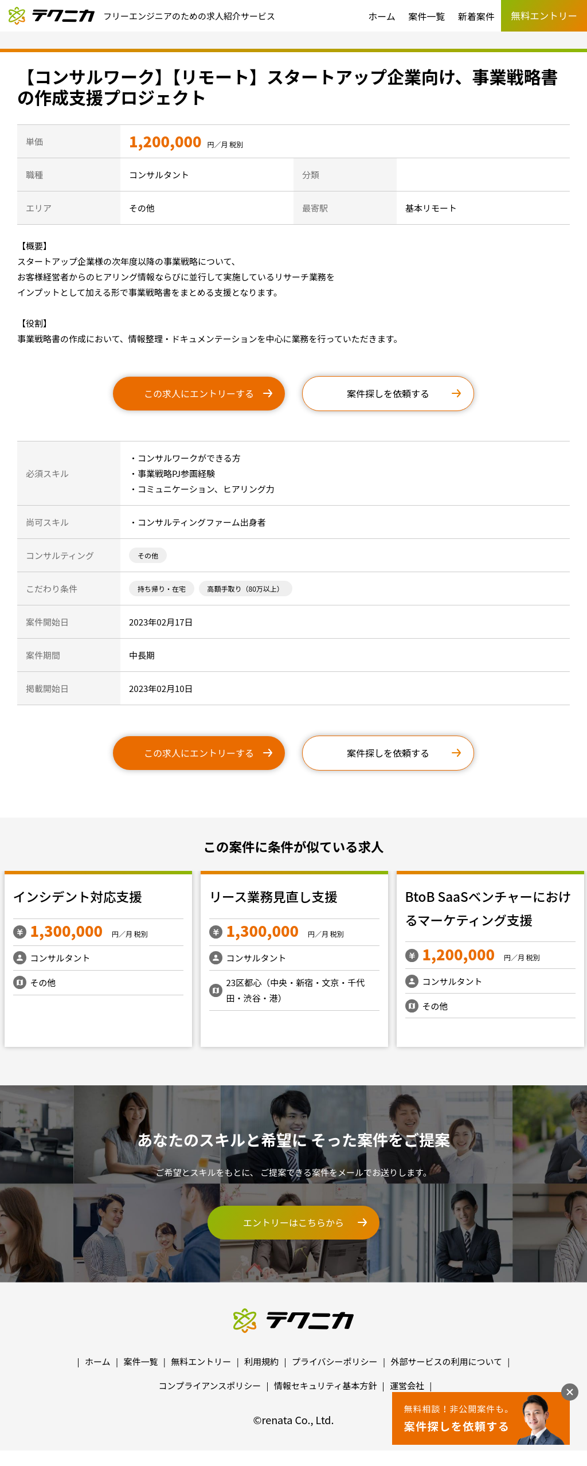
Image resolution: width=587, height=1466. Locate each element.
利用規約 (261, 1361)
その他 (148, 555)
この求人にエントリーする (199, 393)
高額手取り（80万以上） (246, 588)
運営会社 (407, 1385)
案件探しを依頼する (388, 393)
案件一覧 (426, 16)
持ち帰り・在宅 (162, 588)
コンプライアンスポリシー (210, 1385)
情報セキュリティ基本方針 (325, 1385)
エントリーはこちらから (293, 1222)
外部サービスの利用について (446, 1361)
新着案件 (476, 16)
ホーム (382, 16)
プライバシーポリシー (335, 1361)
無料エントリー (201, 1361)
